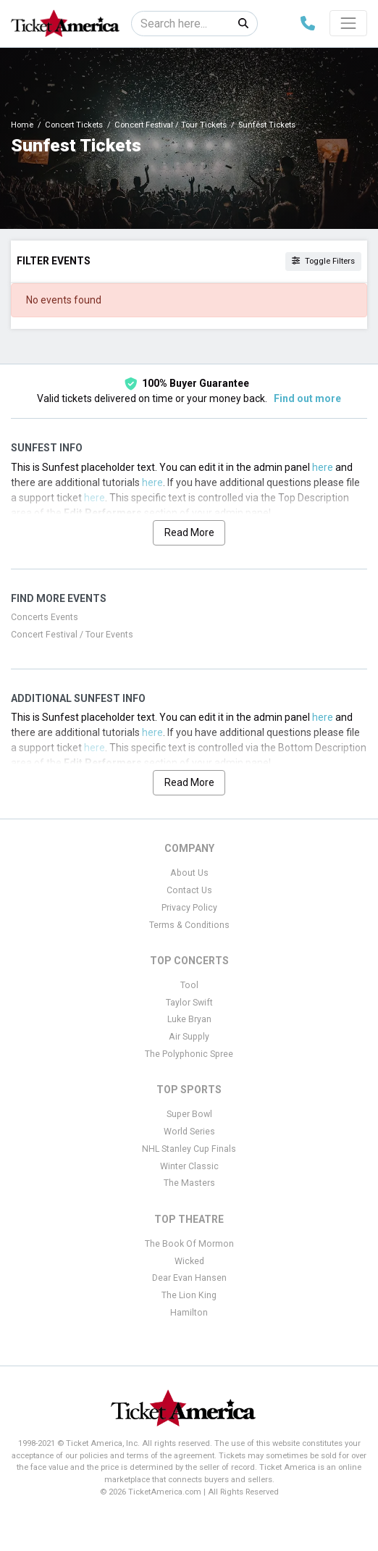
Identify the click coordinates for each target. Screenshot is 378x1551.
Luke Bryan (189, 1019)
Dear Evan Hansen (189, 1278)
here (322, 467)
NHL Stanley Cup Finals (189, 1149)
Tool (189, 985)
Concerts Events (44, 617)
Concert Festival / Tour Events (72, 635)
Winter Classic (189, 1166)
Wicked (189, 1261)
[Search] (180, 23)
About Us (189, 873)
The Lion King (189, 1295)
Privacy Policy (189, 908)
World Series (189, 1131)
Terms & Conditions (189, 925)
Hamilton (189, 1313)
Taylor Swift (189, 1003)
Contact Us (189, 890)
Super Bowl (189, 1114)
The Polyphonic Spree (189, 1054)
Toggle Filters (323, 261)
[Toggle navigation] (348, 23)
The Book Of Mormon (189, 1244)
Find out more (307, 398)
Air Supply (189, 1037)
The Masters (189, 1183)
